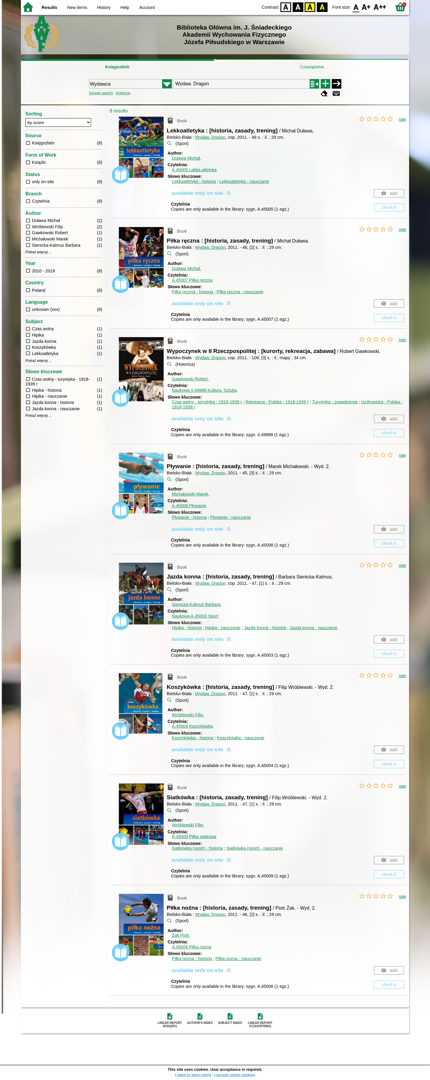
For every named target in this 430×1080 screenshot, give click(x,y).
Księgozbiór (117, 66)
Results (49, 7)
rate (402, 119)
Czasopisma (312, 66)
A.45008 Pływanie (189, 505)
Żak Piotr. (181, 935)
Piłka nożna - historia (192, 958)
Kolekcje (123, 93)
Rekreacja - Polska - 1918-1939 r (276, 401)
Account (147, 7)
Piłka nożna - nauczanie (238, 958)
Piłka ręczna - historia (192, 291)
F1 (366, 6)
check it (389, 207)
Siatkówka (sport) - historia (197, 848)
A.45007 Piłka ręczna (192, 280)
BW (298, 6)
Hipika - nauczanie (222, 627)
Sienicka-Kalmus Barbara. (197, 604)
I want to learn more (193, 1075)
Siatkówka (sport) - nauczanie (254, 848)
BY (322, 6)
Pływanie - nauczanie (230, 517)
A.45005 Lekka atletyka (194, 169)
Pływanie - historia (189, 517)
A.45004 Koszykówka (192, 726)
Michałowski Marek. (191, 494)
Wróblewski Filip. (188, 714)
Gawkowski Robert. (190, 379)
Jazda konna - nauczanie (313, 627)
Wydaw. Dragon (210, 137)
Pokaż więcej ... (38, 252)
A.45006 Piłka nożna (191, 947)
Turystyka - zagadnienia (334, 401)
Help (124, 7)
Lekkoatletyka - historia (194, 181)
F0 (356, 6)
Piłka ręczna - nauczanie (239, 291)
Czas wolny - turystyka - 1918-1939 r (207, 401)
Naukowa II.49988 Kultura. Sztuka (204, 390)
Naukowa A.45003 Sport (195, 616)
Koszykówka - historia (193, 737)
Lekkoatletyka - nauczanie (244, 181)
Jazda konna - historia (265, 627)
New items (77, 7)
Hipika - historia (187, 627)
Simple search (101, 93)
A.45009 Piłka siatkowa (194, 836)
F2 (380, 6)
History (103, 7)
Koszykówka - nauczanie (240, 737)
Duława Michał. (186, 158)
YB (310, 6)
